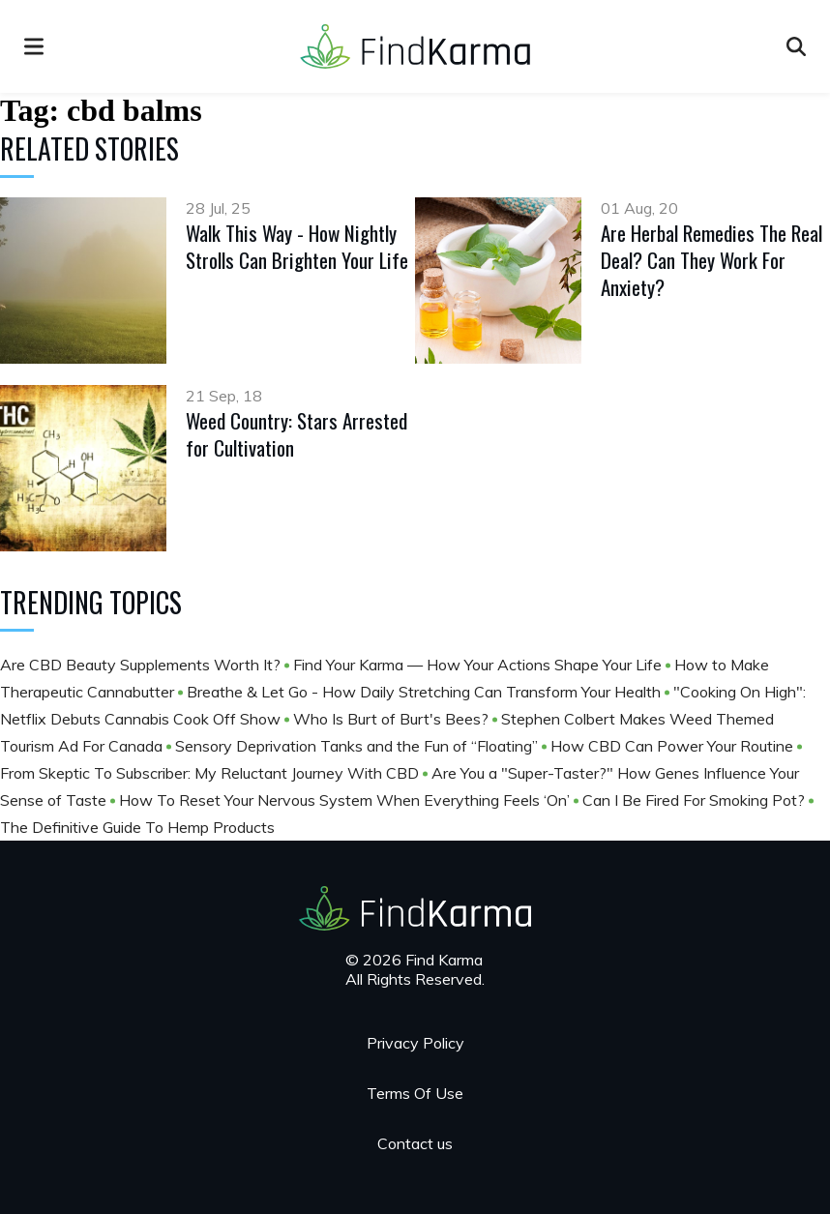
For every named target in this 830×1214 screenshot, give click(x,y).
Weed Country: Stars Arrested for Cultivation (296, 433)
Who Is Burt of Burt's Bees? (392, 718)
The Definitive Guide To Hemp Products (137, 827)
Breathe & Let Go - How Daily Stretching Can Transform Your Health (426, 691)
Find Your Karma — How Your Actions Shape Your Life (479, 664)
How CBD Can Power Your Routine (673, 745)
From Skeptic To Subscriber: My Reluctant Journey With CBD (211, 773)
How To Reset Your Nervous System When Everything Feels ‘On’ (346, 800)
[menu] (34, 46)
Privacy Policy (415, 1042)
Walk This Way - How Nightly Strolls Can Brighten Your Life (297, 246)
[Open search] (796, 46)
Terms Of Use (415, 1093)
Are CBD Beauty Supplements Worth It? (142, 664)
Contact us (415, 1143)
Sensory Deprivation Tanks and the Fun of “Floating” (358, 745)
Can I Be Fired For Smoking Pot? (695, 800)
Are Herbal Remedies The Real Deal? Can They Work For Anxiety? (711, 260)
